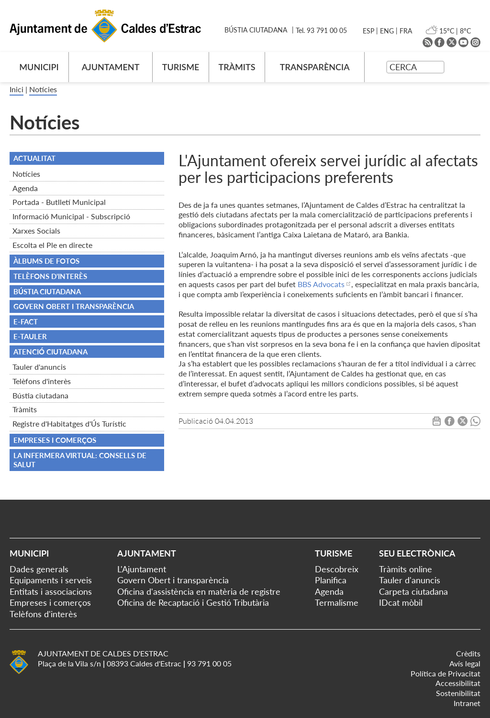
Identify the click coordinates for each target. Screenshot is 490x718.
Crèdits (468, 653)
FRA (406, 31)
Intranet (467, 702)
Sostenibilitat (458, 692)
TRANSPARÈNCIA (315, 67)
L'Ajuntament (141, 569)
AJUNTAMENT (111, 67)
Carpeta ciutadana (413, 591)
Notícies (43, 89)
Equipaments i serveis (51, 580)
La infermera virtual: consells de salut (79, 460)
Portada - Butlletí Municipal (59, 201)
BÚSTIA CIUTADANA (255, 30)
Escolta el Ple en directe (52, 244)
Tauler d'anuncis (39, 366)
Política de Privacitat (445, 673)
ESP (368, 31)
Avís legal (464, 663)
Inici (16, 89)
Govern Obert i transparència (173, 580)
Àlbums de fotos (46, 261)
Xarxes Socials (36, 230)
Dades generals (39, 569)
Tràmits (24, 409)
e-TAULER (30, 336)
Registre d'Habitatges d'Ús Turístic (69, 423)
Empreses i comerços (54, 440)
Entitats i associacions (51, 591)
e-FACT (25, 321)
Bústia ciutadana (40, 395)
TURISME (181, 67)
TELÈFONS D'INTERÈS (50, 276)
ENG (387, 31)
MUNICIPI (39, 67)
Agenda (25, 188)
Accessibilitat (457, 682)
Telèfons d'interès (41, 381)
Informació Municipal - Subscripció (71, 216)
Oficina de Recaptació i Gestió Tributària (193, 602)
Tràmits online (405, 569)
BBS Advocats (321, 284)
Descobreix (336, 569)
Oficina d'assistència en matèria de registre (198, 591)
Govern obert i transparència (73, 306)
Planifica (330, 580)
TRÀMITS (236, 67)
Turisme (333, 553)
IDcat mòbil (401, 602)
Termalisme (336, 602)
